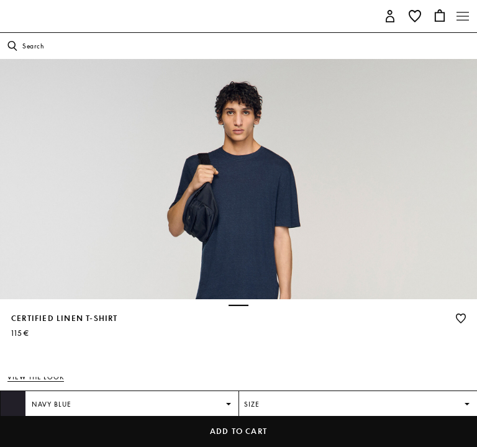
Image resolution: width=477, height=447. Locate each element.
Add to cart (238, 431)
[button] (390, 15)
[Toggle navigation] (463, 16)
